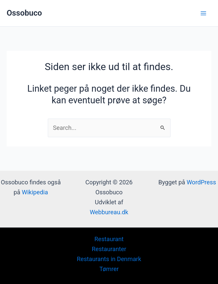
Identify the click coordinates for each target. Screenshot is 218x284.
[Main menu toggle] (203, 13)
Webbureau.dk (109, 212)
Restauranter (109, 248)
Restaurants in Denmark (109, 258)
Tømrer (108, 268)
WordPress (201, 182)
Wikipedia (35, 192)
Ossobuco (24, 13)
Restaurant (108, 239)
